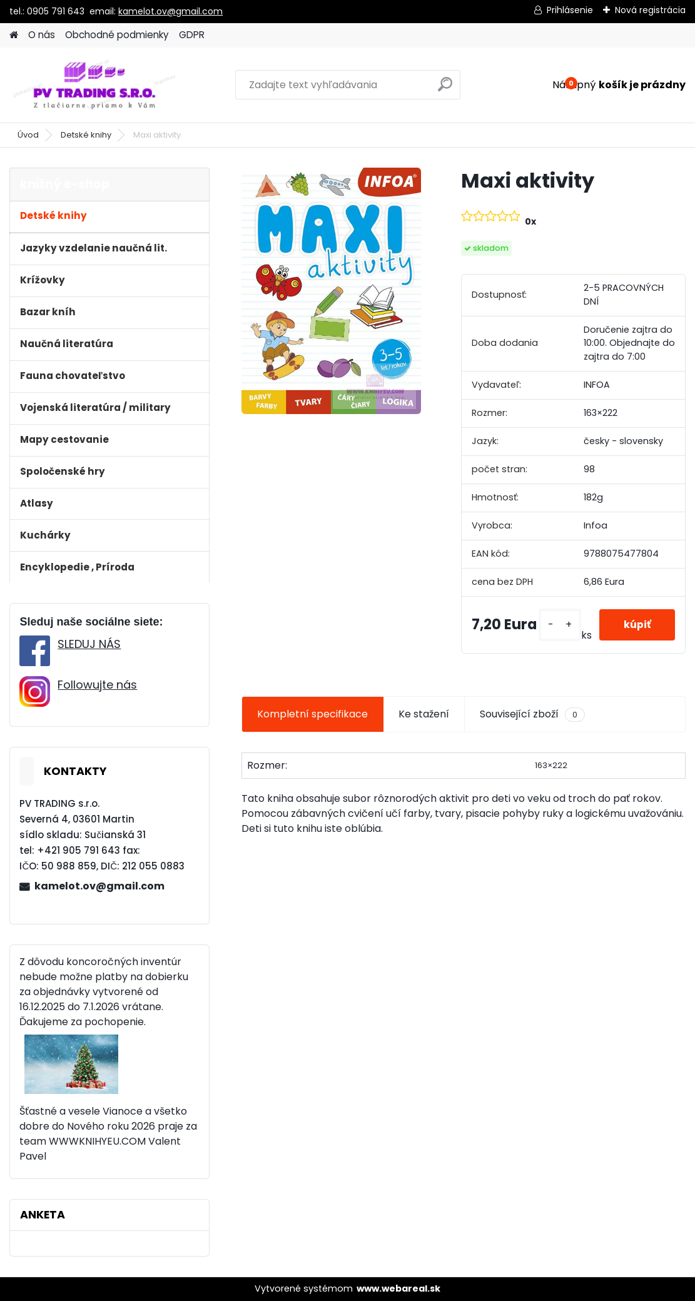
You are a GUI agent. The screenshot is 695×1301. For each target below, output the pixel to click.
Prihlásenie (570, 10)
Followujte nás (97, 684)
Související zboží (532, 714)
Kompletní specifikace (312, 714)
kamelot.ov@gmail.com (170, 11)
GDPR (192, 34)
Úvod (28, 135)
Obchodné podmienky (117, 34)
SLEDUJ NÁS (89, 644)
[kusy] (558, 624)
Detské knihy (86, 135)
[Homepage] (13, 35)
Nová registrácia (650, 10)
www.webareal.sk (398, 1288)
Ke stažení (423, 714)
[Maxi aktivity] (331, 291)
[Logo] (95, 85)
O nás (41, 34)
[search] (445, 89)
